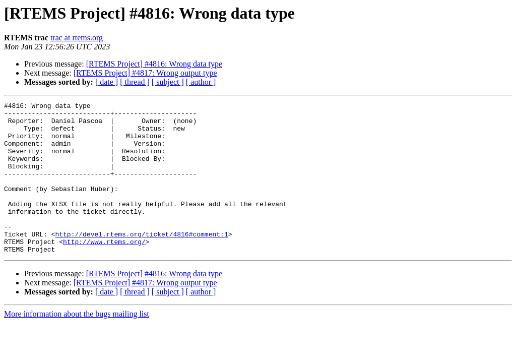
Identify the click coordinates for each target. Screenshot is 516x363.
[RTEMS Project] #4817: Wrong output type (145, 73)
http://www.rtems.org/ (104, 270)
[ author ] (201, 82)
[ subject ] (168, 82)
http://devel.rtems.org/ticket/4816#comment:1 (141, 261)
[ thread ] (135, 82)
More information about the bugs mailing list (76, 344)
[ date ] (106, 82)
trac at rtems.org (76, 37)
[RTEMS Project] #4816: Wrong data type (154, 63)
